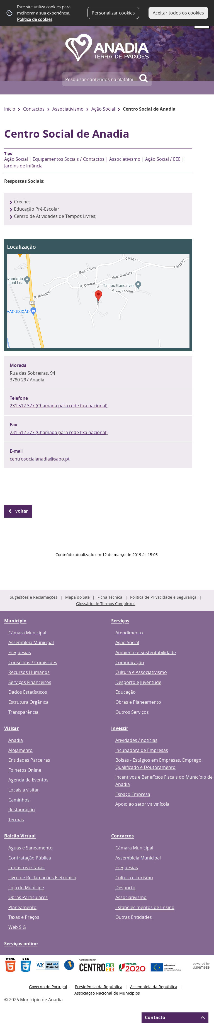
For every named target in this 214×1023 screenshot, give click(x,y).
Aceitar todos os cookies (178, 13)
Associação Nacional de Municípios (107, 993)
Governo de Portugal (48, 986)
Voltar (21, 511)
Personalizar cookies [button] (113, 13)
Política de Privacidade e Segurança (163, 597)
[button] (98, 295)
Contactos (34, 109)
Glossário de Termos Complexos (105, 603)
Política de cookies (34, 19)
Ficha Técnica (110, 597)
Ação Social (103, 109)
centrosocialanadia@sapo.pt (40, 459)
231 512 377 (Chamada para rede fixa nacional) (59, 406)
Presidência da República (98, 986)
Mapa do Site (77, 597)
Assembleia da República (153, 986)
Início (9, 109)
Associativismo (68, 109)
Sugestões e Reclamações (33, 597)
